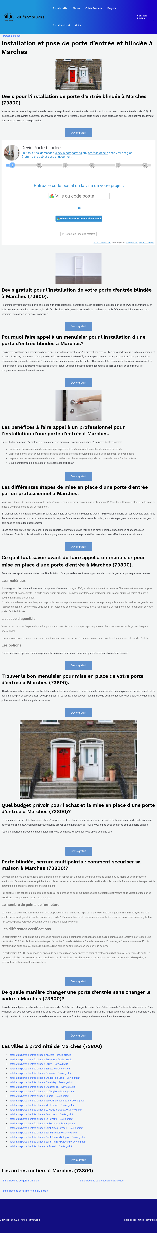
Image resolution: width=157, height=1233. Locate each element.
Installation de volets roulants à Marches (102, 1180)
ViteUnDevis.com (132, 243)
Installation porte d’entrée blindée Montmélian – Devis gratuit (42, 1105)
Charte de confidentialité (102, 243)
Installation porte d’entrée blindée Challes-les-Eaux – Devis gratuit (44, 1077)
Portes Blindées (12, 35)
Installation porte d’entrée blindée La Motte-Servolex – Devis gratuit (45, 1109)
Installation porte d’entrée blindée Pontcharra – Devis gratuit (41, 1114)
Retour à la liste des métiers (78, 233)
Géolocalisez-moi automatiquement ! (79, 218)
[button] (142, 17)
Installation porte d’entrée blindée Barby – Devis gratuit (38, 1064)
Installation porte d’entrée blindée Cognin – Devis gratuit (39, 1096)
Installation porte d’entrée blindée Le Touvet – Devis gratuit (41, 1146)
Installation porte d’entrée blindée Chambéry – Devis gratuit (41, 1082)
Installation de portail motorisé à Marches (25, 1190)
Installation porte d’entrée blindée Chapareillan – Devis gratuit (42, 1086)
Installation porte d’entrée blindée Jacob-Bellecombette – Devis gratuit (47, 1100)
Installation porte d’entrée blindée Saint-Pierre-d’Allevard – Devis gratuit (47, 1141)
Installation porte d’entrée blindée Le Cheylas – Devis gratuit (41, 1091)
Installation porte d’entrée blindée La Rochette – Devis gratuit (42, 1123)
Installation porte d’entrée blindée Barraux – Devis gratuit (39, 1068)
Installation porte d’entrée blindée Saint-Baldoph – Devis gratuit (43, 1132)
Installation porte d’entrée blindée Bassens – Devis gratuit (40, 1073)
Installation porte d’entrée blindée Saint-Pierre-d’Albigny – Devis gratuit (47, 1137)
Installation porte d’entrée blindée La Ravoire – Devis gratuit (41, 1118)
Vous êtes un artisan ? (146, 243)
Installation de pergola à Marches (21, 1180)
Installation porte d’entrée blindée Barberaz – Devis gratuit (40, 1059)
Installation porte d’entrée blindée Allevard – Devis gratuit (40, 1054)
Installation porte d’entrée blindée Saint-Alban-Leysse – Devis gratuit (46, 1128)
